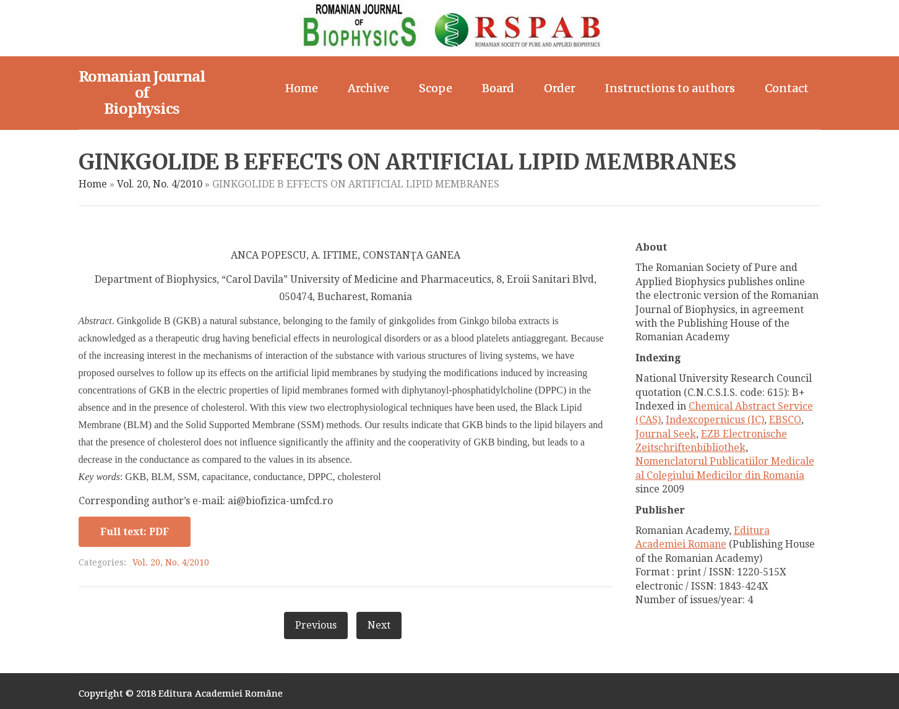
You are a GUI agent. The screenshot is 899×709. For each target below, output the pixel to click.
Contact (787, 88)
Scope (435, 88)
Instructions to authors (670, 88)
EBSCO (785, 420)
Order (559, 88)
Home (301, 88)
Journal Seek (665, 434)
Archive (368, 88)
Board (498, 88)
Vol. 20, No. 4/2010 (159, 184)
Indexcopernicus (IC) (715, 420)
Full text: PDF (134, 532)
